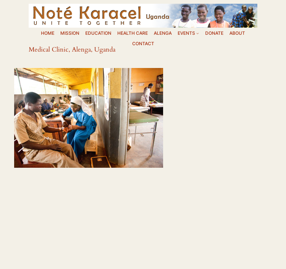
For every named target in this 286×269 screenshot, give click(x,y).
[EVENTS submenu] (197, 33)
